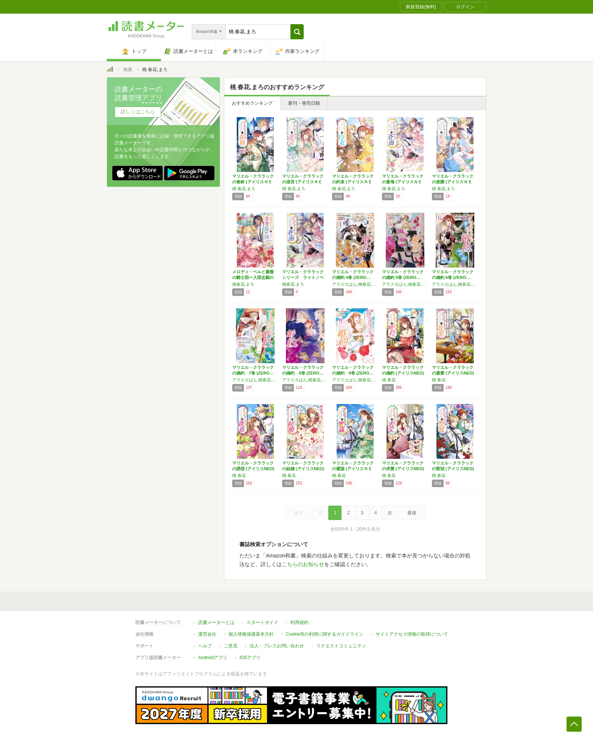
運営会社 (207, 634)
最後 (411, 512)
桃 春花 (389, 380)
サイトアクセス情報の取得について (412, 634)
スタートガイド (262, 622)
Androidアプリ (212, 657)
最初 (298, 512)
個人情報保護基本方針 (251, 634)
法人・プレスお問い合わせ (277, 646)
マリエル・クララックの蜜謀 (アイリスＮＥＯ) (353, 469)
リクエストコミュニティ (341, 646)
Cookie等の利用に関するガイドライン (324, 634)
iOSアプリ (250, 657)
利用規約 (299, 622)
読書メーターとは (216, 622)
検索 (127, 69)
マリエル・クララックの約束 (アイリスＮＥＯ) (353, 182)
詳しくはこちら (138, 112)
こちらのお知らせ (303, 564)
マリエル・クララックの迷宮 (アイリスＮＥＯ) (303, 182)
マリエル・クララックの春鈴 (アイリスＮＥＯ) (253, 182)
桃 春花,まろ (243, 188)
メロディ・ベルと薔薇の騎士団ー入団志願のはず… (253, 277)
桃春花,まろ (243, 284)
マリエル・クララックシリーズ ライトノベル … (303, 277)
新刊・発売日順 (304, 103)
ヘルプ (205, 646)
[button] (297, 31)
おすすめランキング (252, 103)
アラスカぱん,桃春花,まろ (355, 284)
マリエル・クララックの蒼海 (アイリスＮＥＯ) (403, 182)
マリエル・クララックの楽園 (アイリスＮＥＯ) (452, 182)
